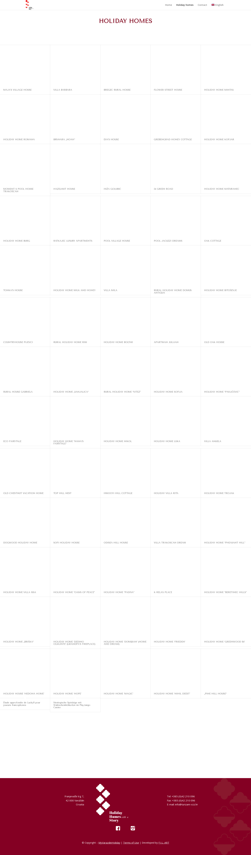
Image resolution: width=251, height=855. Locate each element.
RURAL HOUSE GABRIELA (18, 392)
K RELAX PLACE (163, 592)
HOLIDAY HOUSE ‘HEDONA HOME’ (23, 693)
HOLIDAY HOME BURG (16, 241)
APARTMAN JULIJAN (166, 342)
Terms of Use (131, 842)
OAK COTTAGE (212, 241)
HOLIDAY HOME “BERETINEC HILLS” (225, 592)
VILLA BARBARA (62, 90)
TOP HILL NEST (62, 493)
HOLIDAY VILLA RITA (166, 493)
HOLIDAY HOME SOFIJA (168, 392)
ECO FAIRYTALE (12, 441)
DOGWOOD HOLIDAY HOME (20, 542)
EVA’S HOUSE (111, 139)
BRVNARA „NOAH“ (64, 139)
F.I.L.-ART (164, 842)
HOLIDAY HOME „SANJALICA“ (71, 392)
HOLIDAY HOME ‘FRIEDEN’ (169, 642)
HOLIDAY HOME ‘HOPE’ (67, 693)
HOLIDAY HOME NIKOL (118, 441)
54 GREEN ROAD (163, 189)
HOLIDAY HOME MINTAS (219, 90)
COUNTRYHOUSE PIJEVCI (18, 342)
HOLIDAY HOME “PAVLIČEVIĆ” (222, 392)
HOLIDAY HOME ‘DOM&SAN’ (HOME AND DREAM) (125, 643)
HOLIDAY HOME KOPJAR (219, 139)
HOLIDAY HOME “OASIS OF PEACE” (74, 592)
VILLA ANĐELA (212, 441)
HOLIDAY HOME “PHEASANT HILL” (224, 542)
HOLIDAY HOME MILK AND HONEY (74, 290)
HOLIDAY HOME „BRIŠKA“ (18, 642)
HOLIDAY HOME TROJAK (219, 493)
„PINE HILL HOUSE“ (215, 693)
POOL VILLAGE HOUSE (117, 241)
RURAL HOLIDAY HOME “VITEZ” (122, 392)
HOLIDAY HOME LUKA (167, 441)
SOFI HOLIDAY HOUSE (66, 542)
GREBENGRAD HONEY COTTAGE (173, 139)
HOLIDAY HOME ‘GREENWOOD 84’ (224, 642)
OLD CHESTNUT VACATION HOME (23, 493)
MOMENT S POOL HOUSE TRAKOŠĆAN (18, 190)
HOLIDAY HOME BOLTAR (118, 342)
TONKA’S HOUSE (13, 290)
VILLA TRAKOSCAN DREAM (170, 542)
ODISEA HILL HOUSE (116, 542)
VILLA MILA (110, 290)
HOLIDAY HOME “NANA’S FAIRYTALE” (68, 442)
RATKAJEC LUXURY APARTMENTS (72, 241)
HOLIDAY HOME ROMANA (19, 139)
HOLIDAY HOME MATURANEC (221, 189)
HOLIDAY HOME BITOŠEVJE (220, 290)
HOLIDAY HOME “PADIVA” (119, 592)
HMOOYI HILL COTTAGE (118, 493)
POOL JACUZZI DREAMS (168, 241)
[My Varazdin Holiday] (33, 5)
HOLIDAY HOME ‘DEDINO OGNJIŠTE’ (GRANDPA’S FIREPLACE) (74, 643)
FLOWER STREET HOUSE (168, 90)
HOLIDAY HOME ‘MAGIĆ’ (118, 693)
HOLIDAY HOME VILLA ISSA (19, 592)
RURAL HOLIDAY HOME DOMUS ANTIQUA (173, 291)
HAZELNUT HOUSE (64, 189)
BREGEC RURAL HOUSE (117, 90)
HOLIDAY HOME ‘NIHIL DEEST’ (172, 693)
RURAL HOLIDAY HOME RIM (70, 342)
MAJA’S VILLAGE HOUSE (17, 90)
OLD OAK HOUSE (214, 342)
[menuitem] (168, 5)
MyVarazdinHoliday (109, 842)
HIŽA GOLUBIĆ (112, 189)
